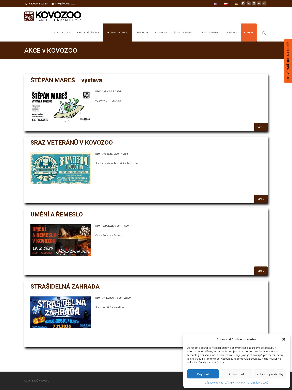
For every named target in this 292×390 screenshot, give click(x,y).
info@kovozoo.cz (65, 3)
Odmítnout (236, 374)
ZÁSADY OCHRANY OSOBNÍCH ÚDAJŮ (246, 382)
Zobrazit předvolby (270, 374)
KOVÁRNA (161, 36)
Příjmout (203, 374)
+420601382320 (38, 3)
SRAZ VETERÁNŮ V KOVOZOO (71, 142)
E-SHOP (249, 36)
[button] (284, 339)
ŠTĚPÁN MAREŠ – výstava (66, 80)
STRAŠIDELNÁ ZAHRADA (65, 286)
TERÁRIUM (141, 36)
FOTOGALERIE (210, 36)
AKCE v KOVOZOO (117, 36)
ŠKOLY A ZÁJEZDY (184, 36)
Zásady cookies (214, 382)
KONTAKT (231, 36)
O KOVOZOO (62, 36)
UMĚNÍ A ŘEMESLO (57, 214)
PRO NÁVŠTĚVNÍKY (88, 36)
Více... (261, 127)
